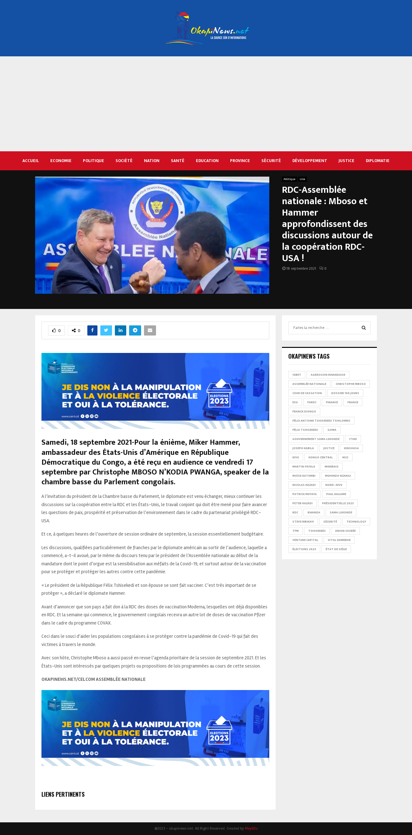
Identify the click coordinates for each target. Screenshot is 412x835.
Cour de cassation (307, 393)
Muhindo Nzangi (338, 476)
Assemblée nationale (309, 384)
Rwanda (314, 512)
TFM (295, 531)
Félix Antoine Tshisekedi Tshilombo (321, 421)
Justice (346, 160)
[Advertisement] (206, 104)
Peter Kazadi (302, 503)
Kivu (295, 457)
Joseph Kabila (303, 448)
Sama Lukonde (341, 512)
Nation (151, 160)
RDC (295, 512)
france (352, 402)
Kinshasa (351, 448)
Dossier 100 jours (345, 393)
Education (207, 160)
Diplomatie (378, 160)
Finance (332, 402)
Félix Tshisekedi (305, 430)
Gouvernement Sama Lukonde (316, 439)
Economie (61, 160)
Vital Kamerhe (339, 540)
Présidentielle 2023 (338, 503)
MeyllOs (251, 828)
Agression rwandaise (328, 375)
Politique (93, 160)
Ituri (353, 439)
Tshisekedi (317, 531)
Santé (177, 160)
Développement (309, 160)
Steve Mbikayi (303, 522)
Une (302, 179)
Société (124, 160)
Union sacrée (345, 531)
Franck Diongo (304, 411)
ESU (295, 402)
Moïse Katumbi (303, 476)
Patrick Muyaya (304, 494)
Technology (356, 522)
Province (240, 160)
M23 (345, 457)
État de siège (336, 549)
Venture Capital (305, 540)
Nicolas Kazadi (304, 485)
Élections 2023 (304, 549)
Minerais (332, 466)
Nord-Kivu (333, 485)
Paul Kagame (336, 494)
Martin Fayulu (303, 466)
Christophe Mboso (351, 384)
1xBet (296, 375)
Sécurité (271, 160)
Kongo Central (321, 457)
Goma (332, 430)
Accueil (30, 160)
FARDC (311, 402)
